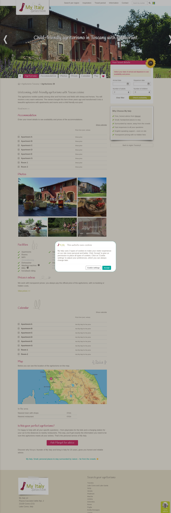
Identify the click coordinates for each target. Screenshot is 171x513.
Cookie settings (93, 268)
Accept (106, 268)
